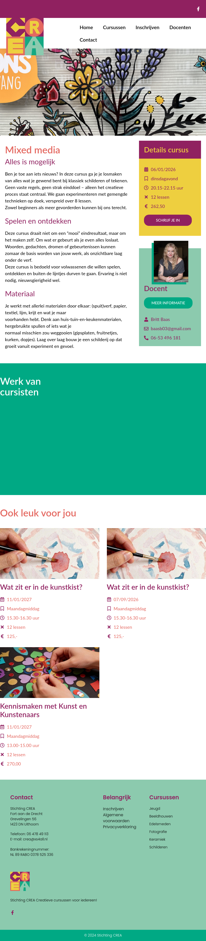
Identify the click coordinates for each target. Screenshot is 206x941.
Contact (88, 40)
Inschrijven (147, 27)
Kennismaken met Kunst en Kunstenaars (43, 710)
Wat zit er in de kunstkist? (41, 586)
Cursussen (114, 27)
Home (86, 27)
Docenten (180, 27)
